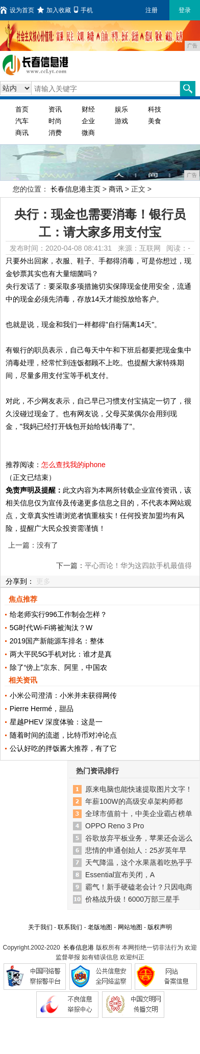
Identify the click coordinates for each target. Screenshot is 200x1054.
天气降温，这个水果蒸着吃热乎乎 (138, 862)
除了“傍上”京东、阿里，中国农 (58, 667)
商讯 (22, 133)
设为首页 (17, 10)
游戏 (121, 121)
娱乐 (121, 109)
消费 (55, 133)
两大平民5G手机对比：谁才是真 (61, 654)
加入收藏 (54, 10)
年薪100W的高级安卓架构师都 (134, 801)
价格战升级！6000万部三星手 (132, 899)
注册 (151, 10)
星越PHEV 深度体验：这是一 (56, 722)
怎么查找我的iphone (73, 465)
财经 (88, 109)
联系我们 (70, 927)
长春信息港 (78, 947)
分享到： (20, 581)
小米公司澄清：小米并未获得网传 (63, 695)
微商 (88, 133)
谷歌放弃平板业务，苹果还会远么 (138, 838)
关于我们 (40, 927)
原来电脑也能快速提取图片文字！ (138, 789)
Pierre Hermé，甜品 (41, 709)
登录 (185, 10)
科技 (154, 109)
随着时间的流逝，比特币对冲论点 (63, 735)
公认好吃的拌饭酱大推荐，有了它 (63, 748)
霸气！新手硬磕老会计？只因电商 (138, 887)
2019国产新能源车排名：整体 (57, 641)
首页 (22, 109)
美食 (154, 121)
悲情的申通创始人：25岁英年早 (135, 850)
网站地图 (130, 927)
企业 (88, 121)
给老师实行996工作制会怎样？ (58, 614)
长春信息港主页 (76, 189)
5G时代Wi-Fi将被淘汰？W (51, 628)
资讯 (55, 109)
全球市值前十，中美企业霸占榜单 (138, 813)
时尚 (55, 121)
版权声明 (159, 927)
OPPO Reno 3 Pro (114, 826)
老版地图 (100, 927)
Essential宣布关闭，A (120, 875)
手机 (83, 10)
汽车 (22, 121)
